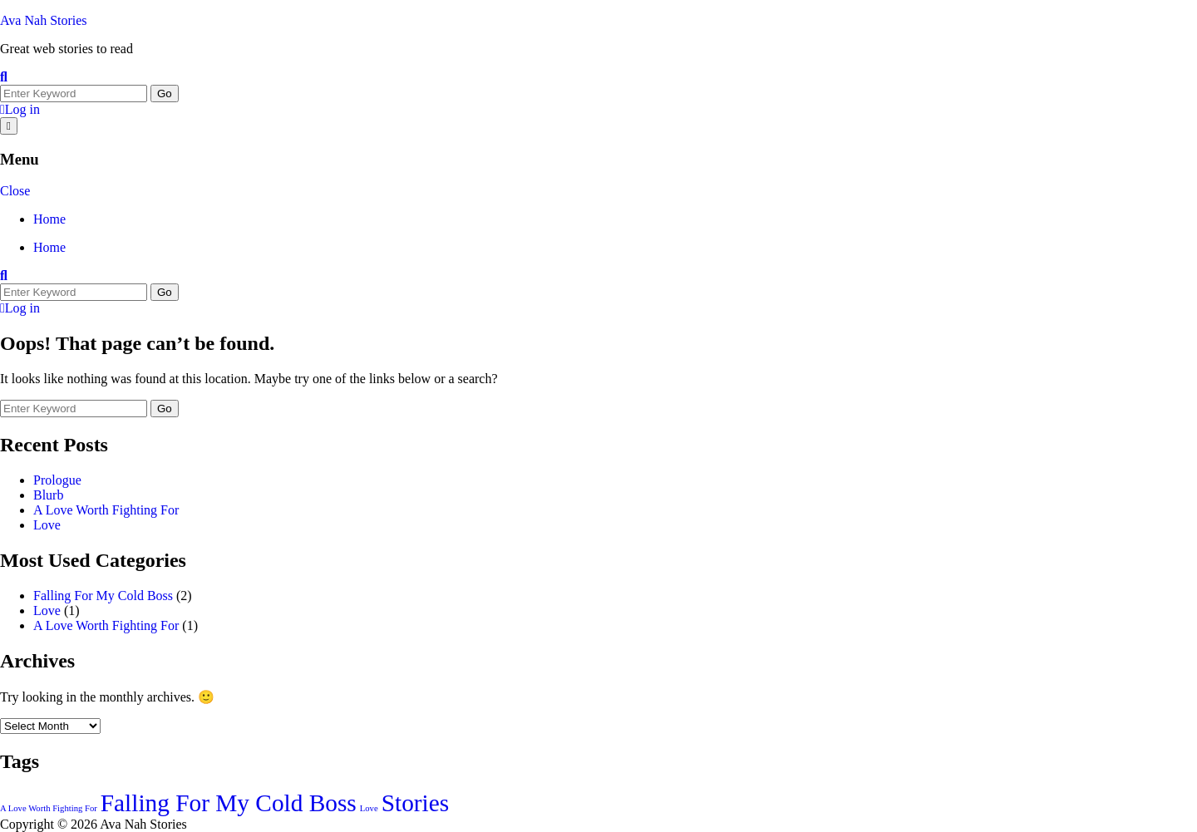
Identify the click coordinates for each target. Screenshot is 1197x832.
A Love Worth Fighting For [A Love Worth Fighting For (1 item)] (48, 808)
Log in (20, 109)
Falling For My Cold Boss (103, 595)
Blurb (48, 495)
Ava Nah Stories (43, 20)
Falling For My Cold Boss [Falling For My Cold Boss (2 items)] (229, 803)
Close (15, 191)
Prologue (57, 480)
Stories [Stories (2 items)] (415, 803)
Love (47, 525)
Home (49, 219)
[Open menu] (8, 126)
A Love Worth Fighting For (106, 510)
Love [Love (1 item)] (369, 808)
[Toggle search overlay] (3, 77)
